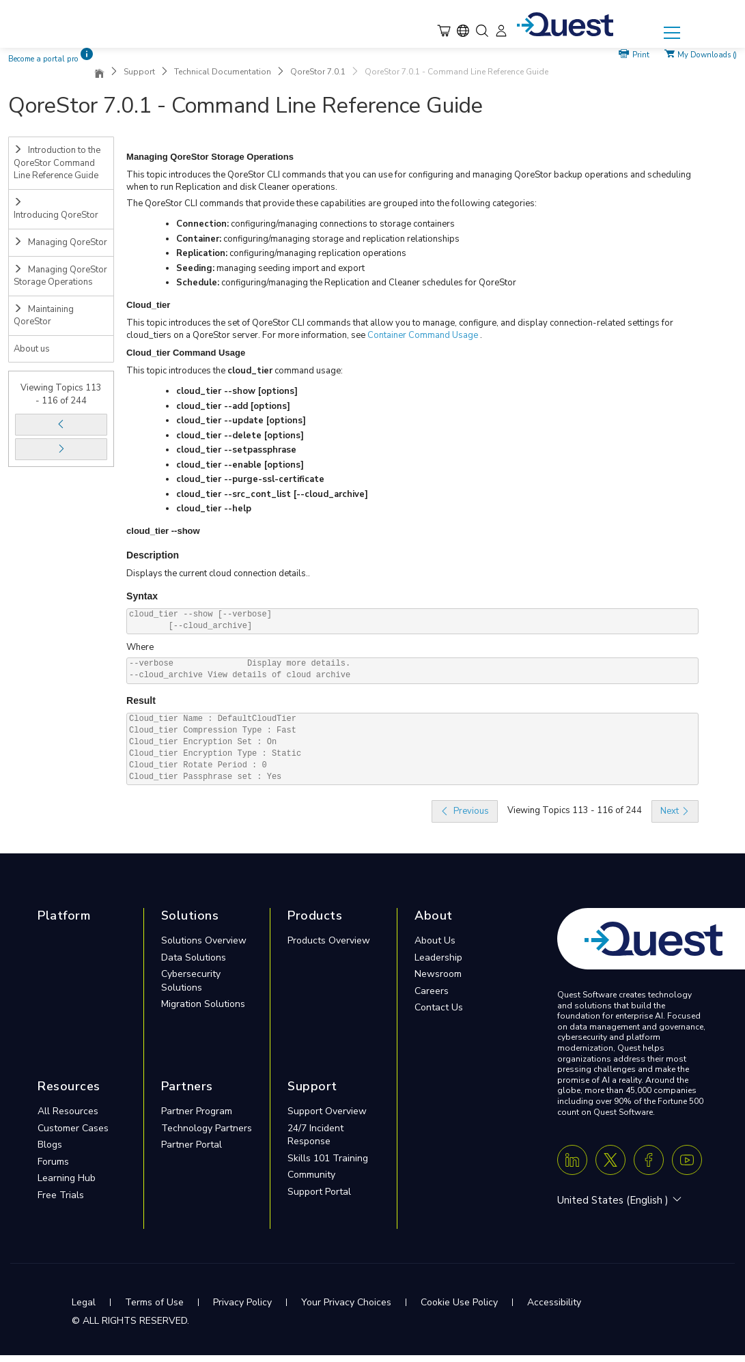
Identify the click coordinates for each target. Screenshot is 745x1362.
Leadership (438, 957)
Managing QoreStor (60, 242)
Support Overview (327, 1111)
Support (139, 71)
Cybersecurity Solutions (191, 980)
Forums (53, 1161)
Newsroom (438, 973)
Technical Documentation (222, 71)
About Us (434, 940)
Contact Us (438, 1007)
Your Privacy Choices (346, 1302)
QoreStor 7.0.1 (318, 71)
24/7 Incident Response (315, 1135)
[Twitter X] (610, 1160)
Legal (84, 1302)
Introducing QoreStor (56, 209)
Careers (431, 990)
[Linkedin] (572, 1160)
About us (32, 349)
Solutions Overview (204, 940)
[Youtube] (687, 1160)
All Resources (68, 1111)
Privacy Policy (242, 1302)
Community (311, 1174)
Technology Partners (206, 1128)
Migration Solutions (203, 1003)
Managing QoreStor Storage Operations (60, 276)
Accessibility (554, 1302)
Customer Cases (73, 1128)
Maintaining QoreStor (44, 315)
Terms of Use (154, 1302)
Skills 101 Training (327, 1158)
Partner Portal (191, 1144)
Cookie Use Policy (459, 1302)
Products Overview (328, 940)
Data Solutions (193, 957)
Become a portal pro (43, 59)
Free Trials (61, 1195)
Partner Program (196, 1111)
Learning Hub (67, 1178)
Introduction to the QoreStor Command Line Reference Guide (57, 163)
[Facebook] (649, 1160)
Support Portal (319, 1191)
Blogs (50, 1144)
